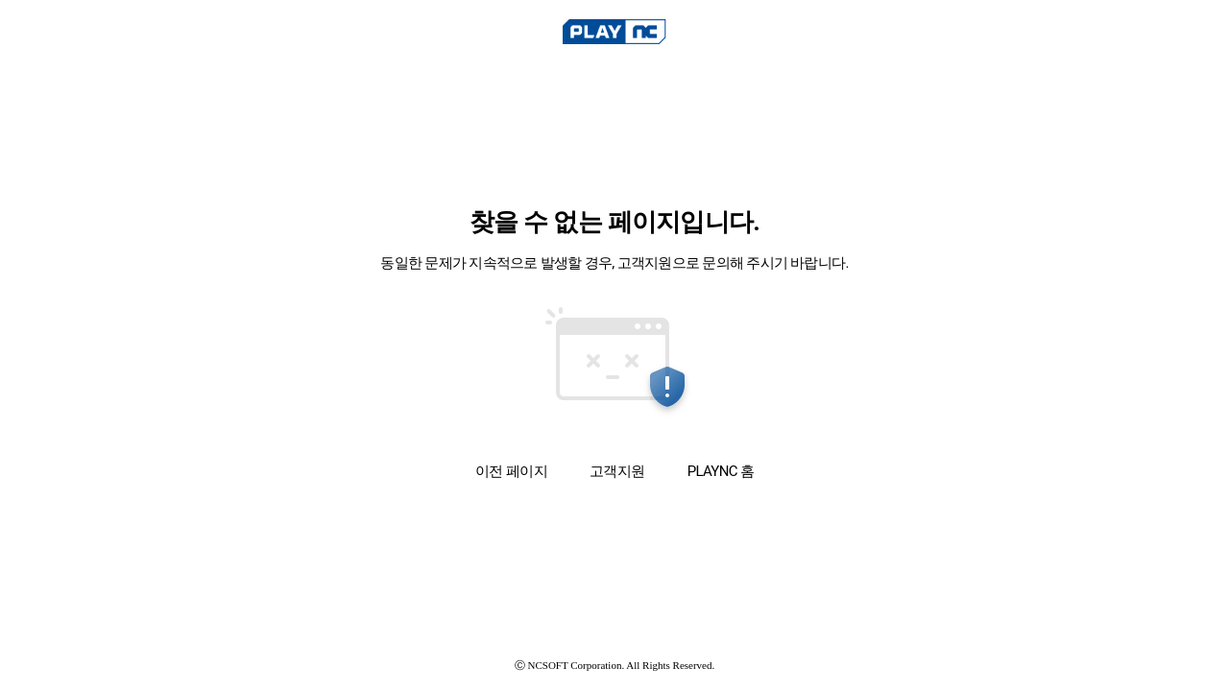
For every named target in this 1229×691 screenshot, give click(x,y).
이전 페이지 (511, 471)
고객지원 (617, 471)
